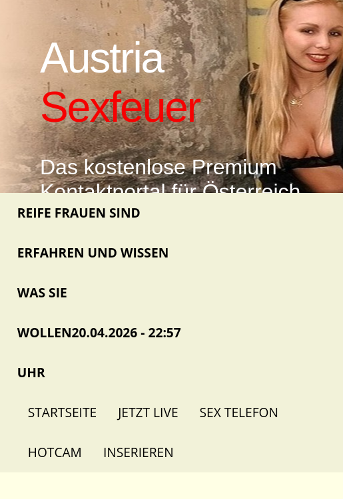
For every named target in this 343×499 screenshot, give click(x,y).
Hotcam (55, 452)
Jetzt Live (148, 412)
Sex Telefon (239, 412)
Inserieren (138, 452)
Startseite (62, 412)
